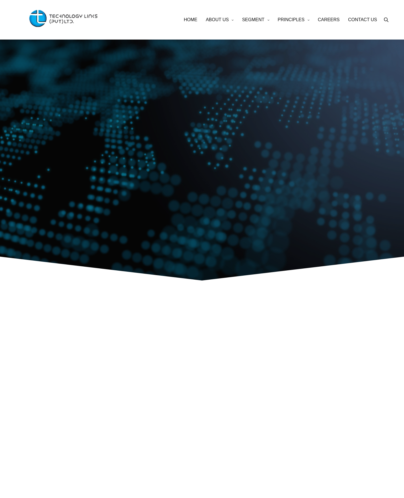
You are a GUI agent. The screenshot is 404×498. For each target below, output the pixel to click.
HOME (190, 19)
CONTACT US (362, 19)
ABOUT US (217, 19)
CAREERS (329, 19)
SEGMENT (253, 19)
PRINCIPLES (291, 19)
